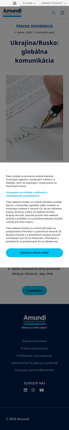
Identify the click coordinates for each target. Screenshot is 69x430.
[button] (15, 3)
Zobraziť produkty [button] (54, 3)
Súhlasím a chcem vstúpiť (34, 252)
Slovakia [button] (30, 3)
